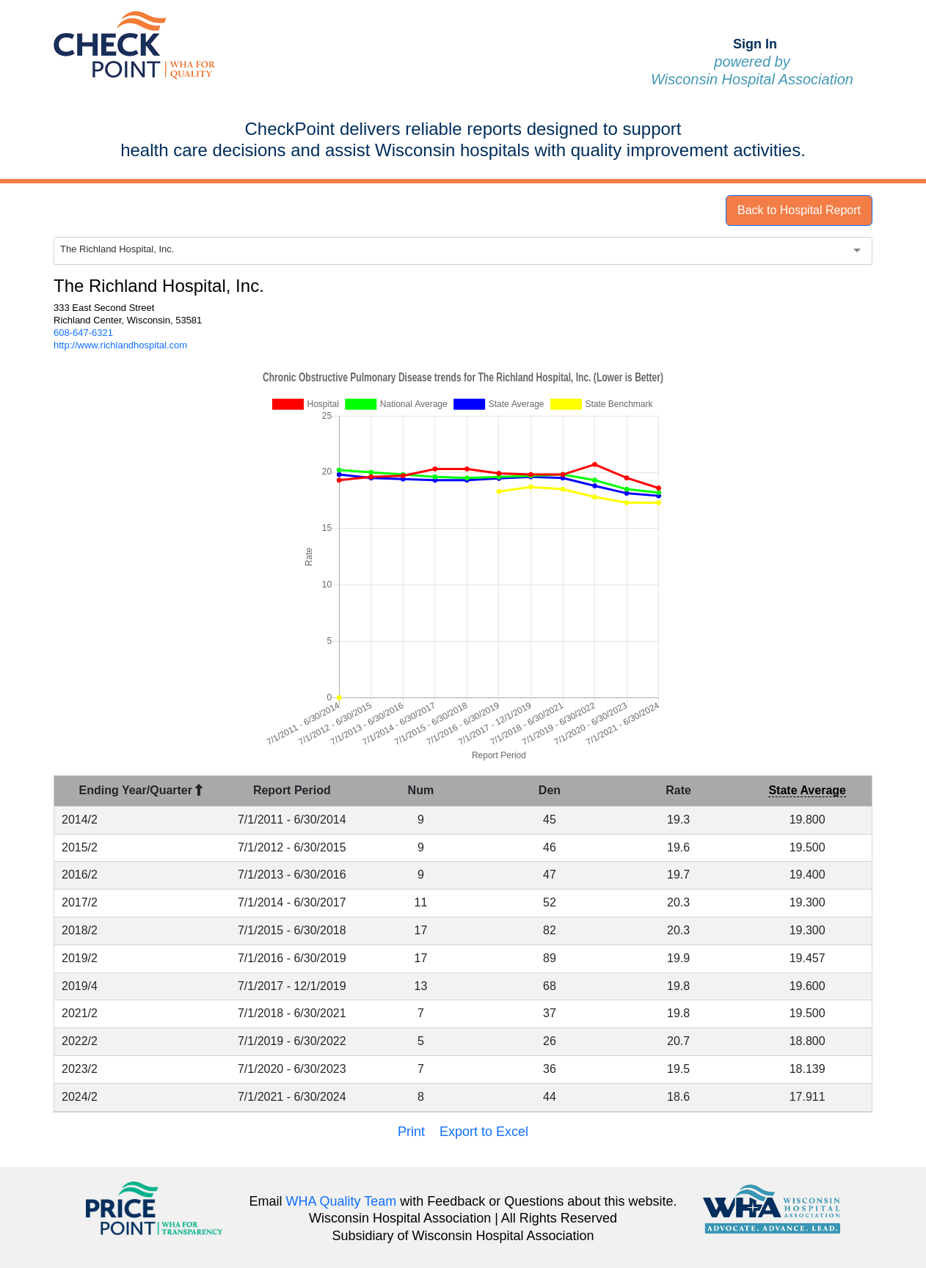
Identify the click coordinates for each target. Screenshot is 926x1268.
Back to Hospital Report (799, 210)
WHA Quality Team (341, 1201)
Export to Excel (484, 1131)
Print (411, 1131)
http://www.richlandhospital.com (120, 345)
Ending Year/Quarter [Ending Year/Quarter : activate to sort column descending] (141, 790)
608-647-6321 (83, 332)
